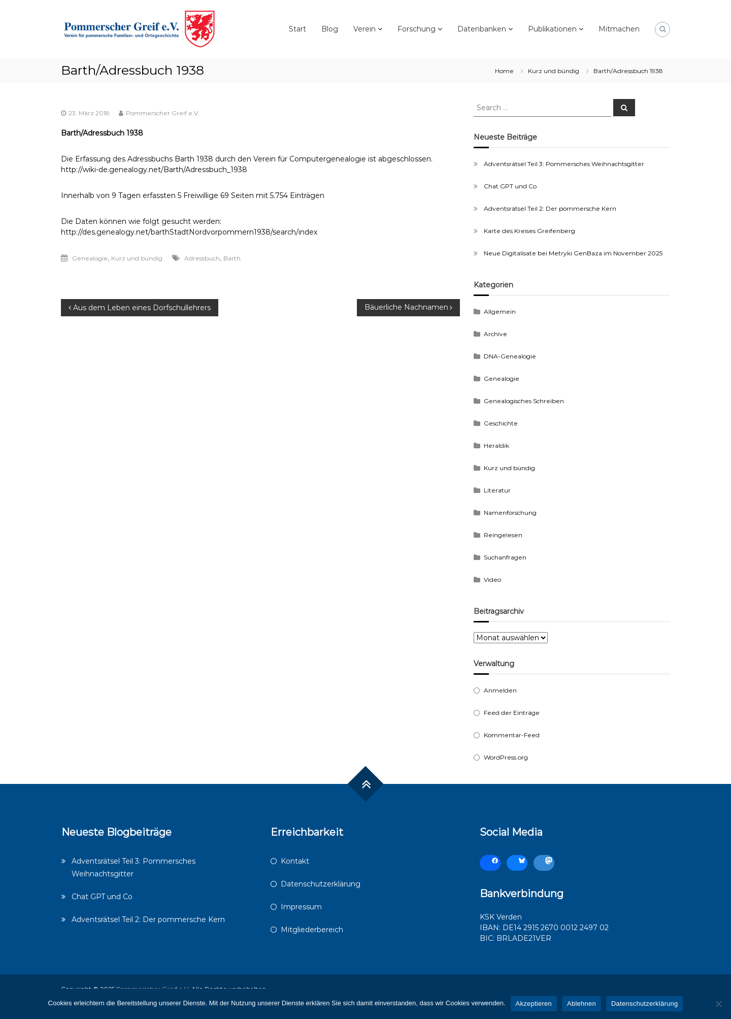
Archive (495, 334)
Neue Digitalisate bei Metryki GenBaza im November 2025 (573, 253)
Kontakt (295, 861)
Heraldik (496, 445)
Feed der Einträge (512, 712)
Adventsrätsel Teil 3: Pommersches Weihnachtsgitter (564, 164)
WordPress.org (506, 757)
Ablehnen (581, 1003)
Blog (329, 29)
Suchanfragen (505, 557)
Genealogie (90, 258)
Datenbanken (481, 29)
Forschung (416, 29)
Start (297, 29)
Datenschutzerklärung (320, 884)
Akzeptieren (534, 1003)
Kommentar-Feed (512, 735)
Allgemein (500, 311)
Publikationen (552, 29)
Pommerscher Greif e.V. (163, 113)
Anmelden (500, 690)
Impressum (301, 906)
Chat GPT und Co (510, 186)
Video (492, 579)
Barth (232, 258)
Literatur (497, 490)
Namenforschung (510, 512)
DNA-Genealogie (510, 356)
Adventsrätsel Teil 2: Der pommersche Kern (550, 208)
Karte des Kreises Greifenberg (529, 231)
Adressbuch (202, 258)
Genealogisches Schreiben (524, 401)
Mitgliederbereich (312, 929)
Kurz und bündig (553, 71)
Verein (364, 29)
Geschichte (501, 423)
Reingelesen (503, 535)
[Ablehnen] (718, 1004)
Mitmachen (619, 29)
